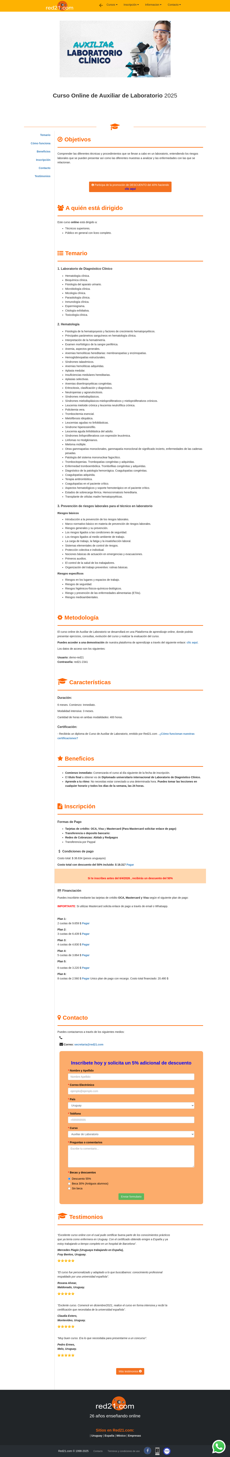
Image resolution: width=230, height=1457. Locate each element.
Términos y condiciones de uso (124, 1451)
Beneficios (44, 151)
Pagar (130, 864)
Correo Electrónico (81, 1084)
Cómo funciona (41, 143)
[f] (147, 1450)
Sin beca (75, 1188)
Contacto (174, 4)
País (71, 1099)
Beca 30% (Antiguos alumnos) (88, 1183)
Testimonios (42, 176)
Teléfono (74, 1113)
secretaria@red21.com (88, 1044)
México (121, 1435)
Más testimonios (130, 1371)
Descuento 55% (79, 1178)
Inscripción (131, 4)
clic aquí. (192, 642)
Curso (73, 1128)
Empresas (134, 1435)
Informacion (153, 4)
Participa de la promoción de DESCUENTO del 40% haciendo (130, 186)
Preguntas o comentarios (85, 1142)
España (109, 1435)
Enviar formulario (131, 1196)
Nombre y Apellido (81, 1070)
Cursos (111, 4)
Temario (45, 135)
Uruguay (96, 1435)
